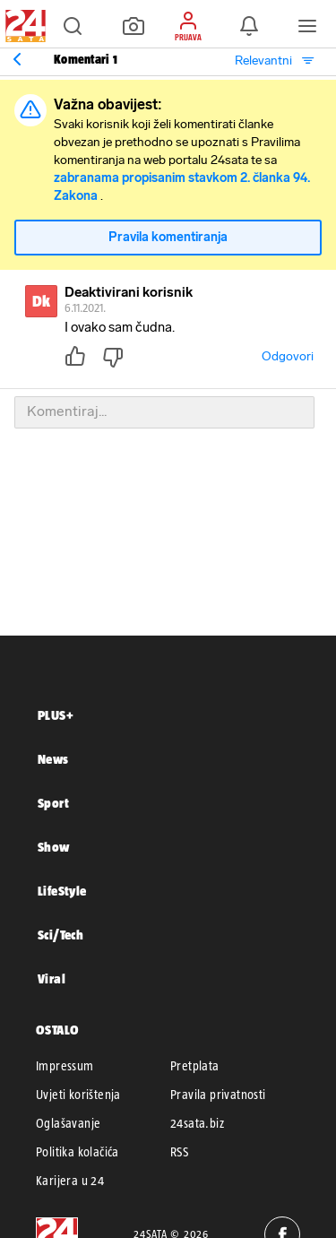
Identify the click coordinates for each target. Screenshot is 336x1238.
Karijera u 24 (70, 1180)
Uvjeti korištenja (78, 1094)
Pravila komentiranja (168, 237)
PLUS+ (55, 715)
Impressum (65, 1066)
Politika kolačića (77, 1152)
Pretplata (195, 1066)
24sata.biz (197, 1123)
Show (54, 846)
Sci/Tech (60, 934)
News (53, 758)
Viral (51, 978)
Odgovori (288, 356)
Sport (53, 802)
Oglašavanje (68, 1123)
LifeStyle (62, 890)
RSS (179, 1152)
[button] (72, 26)
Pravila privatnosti (218, 1094)
